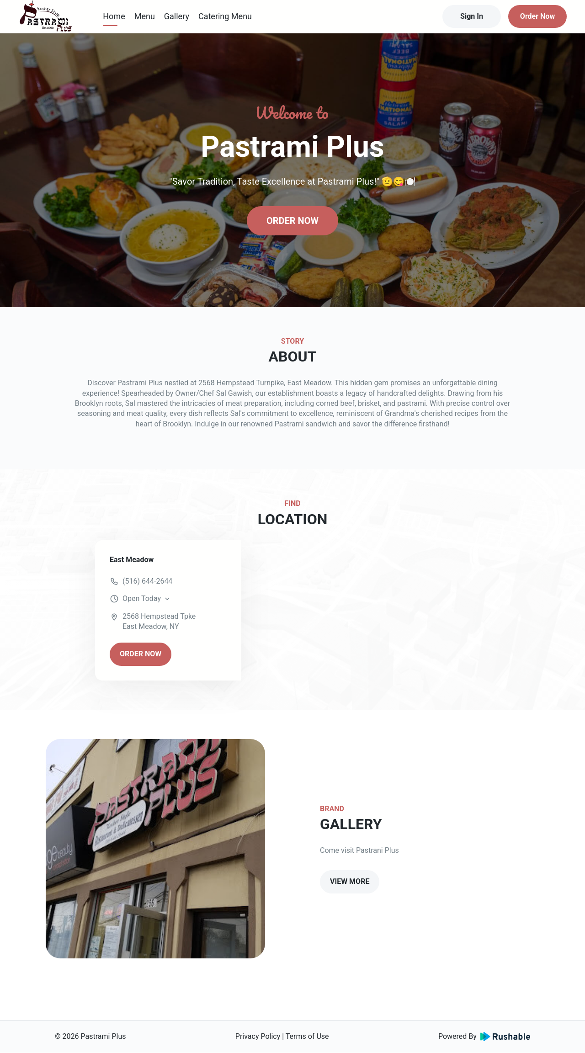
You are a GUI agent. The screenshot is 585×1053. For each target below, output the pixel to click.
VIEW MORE (349, 881)
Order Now (537, 16)
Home (114, 16)
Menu (144, 16)
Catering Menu (225, 16)
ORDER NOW (292, 220)
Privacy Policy (258, 1036)
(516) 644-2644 (147, 581)
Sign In (471, 16)
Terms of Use (307, 1036)
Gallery (176, 16)
